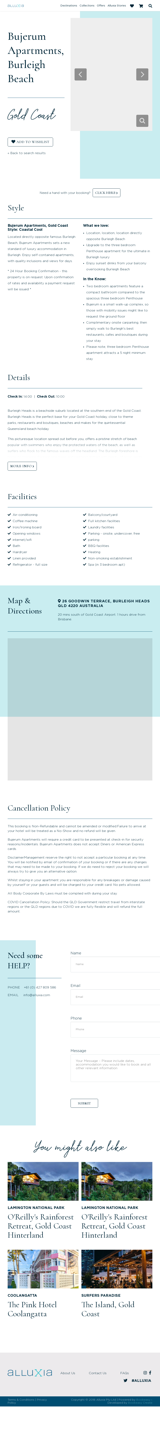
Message (78, 1051)
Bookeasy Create (140, 1402)
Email (75, 986)
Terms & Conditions (21, 1399)
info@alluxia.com (37, 995)
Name (76, 953)
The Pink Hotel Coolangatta (32, 1309)
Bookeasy (143, 1399)
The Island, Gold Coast (108, 1309)
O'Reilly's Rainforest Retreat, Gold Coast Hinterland (41, 1226)
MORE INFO (21, 466)
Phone (76, 1018)
